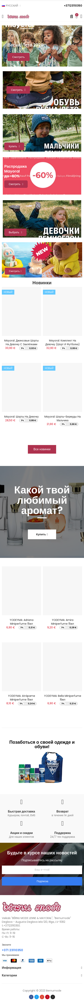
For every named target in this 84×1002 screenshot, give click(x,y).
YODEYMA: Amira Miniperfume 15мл (62, 622)
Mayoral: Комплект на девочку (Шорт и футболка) (62, 342)
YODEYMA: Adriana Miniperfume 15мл (21, 622)
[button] (42, 449)
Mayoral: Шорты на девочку (21, 416)
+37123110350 (73, 5)
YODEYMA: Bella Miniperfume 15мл (62, 697)
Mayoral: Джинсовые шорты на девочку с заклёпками (21, 342)
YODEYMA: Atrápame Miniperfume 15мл (21, 697)
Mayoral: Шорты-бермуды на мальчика (62, 418)
